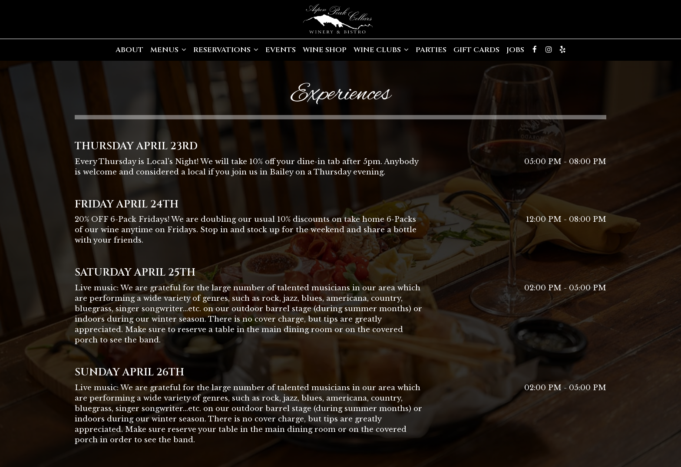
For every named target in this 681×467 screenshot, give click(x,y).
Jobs (515, 50)
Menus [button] (168, 50)
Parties (431, 50)
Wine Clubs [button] (381, 50)
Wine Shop (325, 50)
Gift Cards (476, 50)
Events (280, 50)
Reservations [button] (225, 50)
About (129, 50)
